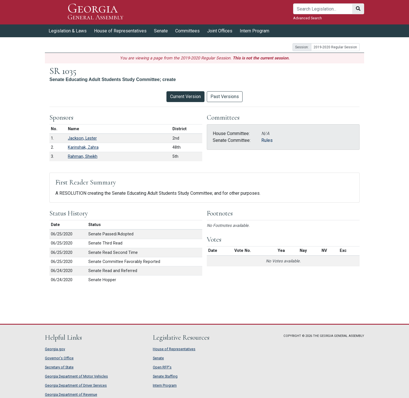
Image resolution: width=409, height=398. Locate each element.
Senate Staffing (165, 376)
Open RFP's (162, 367)
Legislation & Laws (68, 31)
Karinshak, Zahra (83, 147)
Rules (267, 140)
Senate (161, 31)
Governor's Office (59, 358)
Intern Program (254, 31)
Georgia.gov (55, 349)
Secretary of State (59, 367)
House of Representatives (120, 31)
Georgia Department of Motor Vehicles (76, 376)
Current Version (185, 96)
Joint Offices (219, 31)
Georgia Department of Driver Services (76, 385)
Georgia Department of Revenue (71, 394)
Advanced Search (307, 18)
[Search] (322, 8)
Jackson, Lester (82, 138)
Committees (187, 31)
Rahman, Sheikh (82, 156)
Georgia (96, 12)
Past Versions (224, 96)
